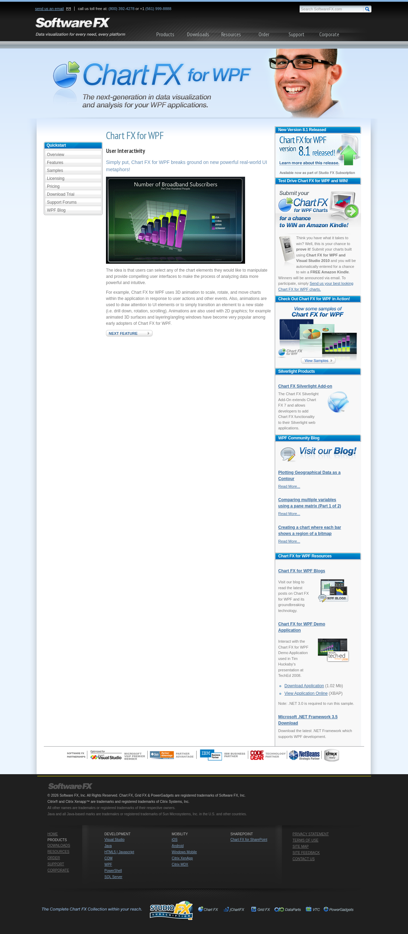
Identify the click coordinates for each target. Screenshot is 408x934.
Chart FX (209, 910)
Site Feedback (306, 853)
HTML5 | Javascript (119, 852)
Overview (55, 154)
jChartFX (235, 910)
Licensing (56, 178)
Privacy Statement (311, 834)
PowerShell (113, 871)
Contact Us (304, 859)
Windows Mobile (184, 852)
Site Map (301, 846)
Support (296, 34)
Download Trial (60, 194)
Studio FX (116, 910)
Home (53, 834)
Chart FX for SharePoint (249, 839)
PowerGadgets (338, 910)
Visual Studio (115, 839)
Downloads (198, 34)
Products (165, 34)
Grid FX (261, 910)
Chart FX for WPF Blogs (301, 570)
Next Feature (123, 333)
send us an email (49, 9)
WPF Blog (56, 210)
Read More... (289, 486)
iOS (175, 839)
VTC (312, 910)
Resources (231, 34)
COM (109, 858)
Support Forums (62, 202)
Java (108, 846)
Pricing (53, 186)
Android (178, 846)
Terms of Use (306, 840)
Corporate (329, 34)
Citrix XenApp (182, 858)
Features (55, 162)
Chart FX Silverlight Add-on (305, 386)
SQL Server (114, 877)
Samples (55, 170)
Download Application (304, 685)
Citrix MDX (180, 864)
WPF (108, 864)
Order (264, 34)
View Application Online (306, 693)
